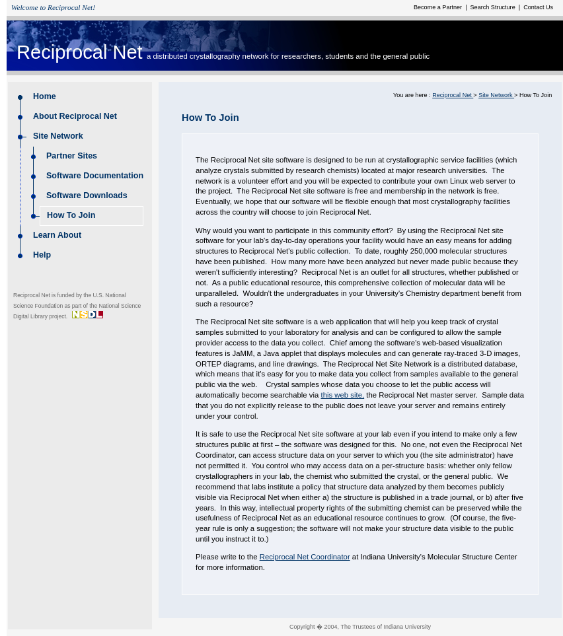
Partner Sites (73, 155)
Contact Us (537, 7)
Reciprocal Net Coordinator (305, 557)
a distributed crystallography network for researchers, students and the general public (288, 56)
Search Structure (494, 7)
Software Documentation (94, 175)
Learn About (57, 235)
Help (42, 255)
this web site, (342, 395)
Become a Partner (439, 7)
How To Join (71, 215)
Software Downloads (87, 195)
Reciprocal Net (80, 52)
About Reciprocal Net (76, 116)
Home (44, 96)
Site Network (59, 136)
